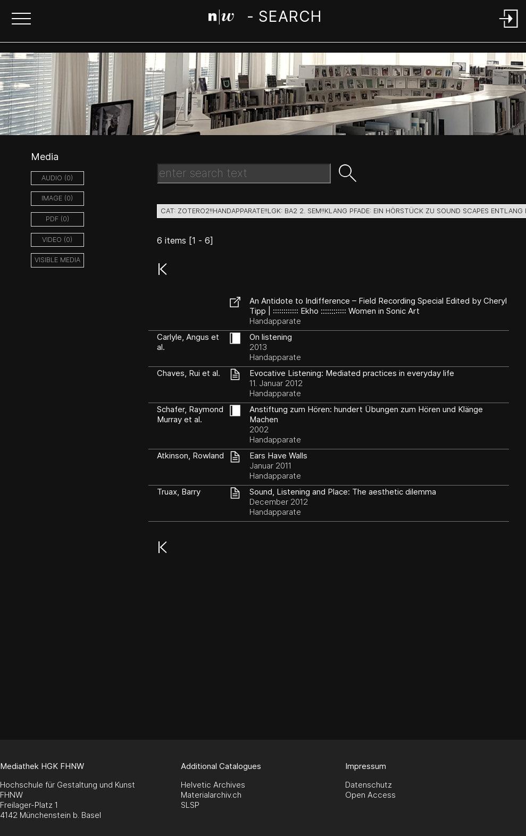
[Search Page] (265, 18)
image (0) (57, 198)
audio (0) (57, 178)
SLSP (190, 805)
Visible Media (57, 260)
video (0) (57, 240)
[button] (21, 19)
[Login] (509, 28)
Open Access (370, 795)
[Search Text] (244, 173)
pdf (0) (57, 219)
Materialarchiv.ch (211, 795)
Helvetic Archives (213, 785)
